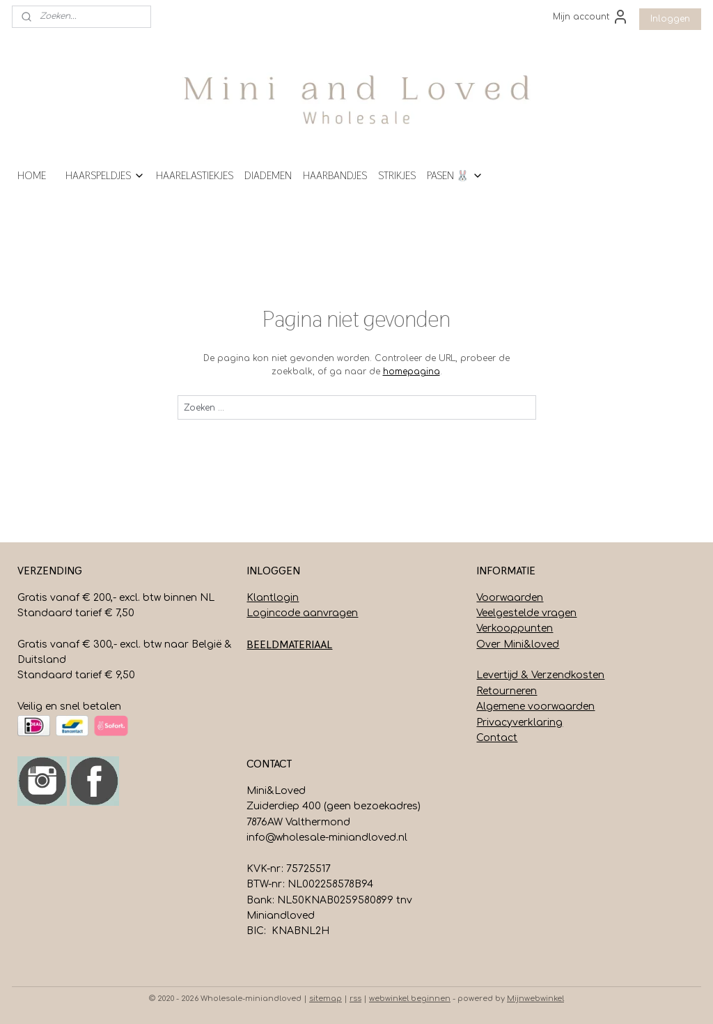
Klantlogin (272, 598)
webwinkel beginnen (409, 998)
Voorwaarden (509, 598)
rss (355, 998)
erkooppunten (517, 628)
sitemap (325, 998)
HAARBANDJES (335, 175)
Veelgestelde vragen (526, 613)
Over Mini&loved (517, 644)
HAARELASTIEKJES (194, 175)
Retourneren (506, 691)
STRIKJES (397, 175)
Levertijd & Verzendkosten (540, 675)
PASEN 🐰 (455, 175)
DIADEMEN (268, 175)
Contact (496, 738)
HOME (31, 175)
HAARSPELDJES (105, 175)
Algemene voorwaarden (535, 706)
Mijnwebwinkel (535, 998)
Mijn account (591, 16)
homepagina (411, 371)
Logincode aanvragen (302, 613)
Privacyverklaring (519, 722)
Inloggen (670, 19)
